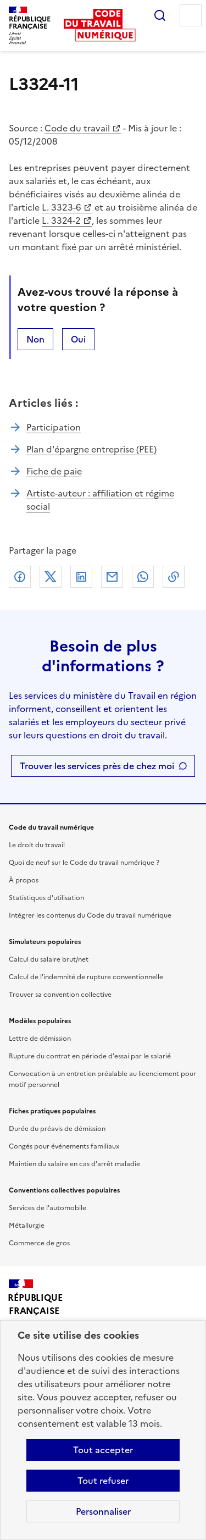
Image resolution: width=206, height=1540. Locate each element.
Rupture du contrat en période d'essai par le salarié (90, 1056)
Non (35, 339)
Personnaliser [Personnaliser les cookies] (103, 1511)
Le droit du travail (37, 845)
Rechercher (160, 15)
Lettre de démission (40, 1039)
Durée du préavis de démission (57, 1129)
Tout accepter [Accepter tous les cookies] (103, 1449)
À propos (23, 880)
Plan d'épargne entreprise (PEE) (91, 449)
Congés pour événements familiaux (64, 1146)
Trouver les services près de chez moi (97, 765)
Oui (78, 339)
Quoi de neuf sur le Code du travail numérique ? (84, 863)
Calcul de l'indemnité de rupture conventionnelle (86, 977)
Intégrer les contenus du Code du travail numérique (90, 915)
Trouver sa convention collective (60, 995)
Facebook (20, 577)
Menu (191, 15)
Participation (53, 427)
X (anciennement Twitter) (51, 577)
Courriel (112, 577)
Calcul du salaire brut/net (48, 959)
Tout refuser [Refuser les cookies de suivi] (103, 1480)
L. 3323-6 (61, 207)
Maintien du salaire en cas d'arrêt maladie (74, 1164)
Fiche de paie (54, 471)
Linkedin (81, 577)
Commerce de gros (39, 1243)
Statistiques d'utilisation (46, 898)
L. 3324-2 (61, 220)
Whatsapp (143, 577)
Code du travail (77, 128)
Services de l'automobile (47, 1208)
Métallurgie (26, 1225)
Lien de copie (174, 577)
